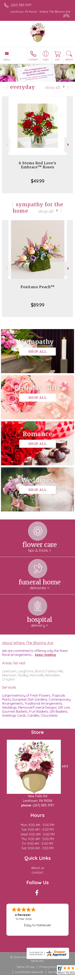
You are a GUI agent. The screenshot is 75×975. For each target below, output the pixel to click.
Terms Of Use (25, 967)
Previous (6, 144)
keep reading (45, 655)
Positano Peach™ (38, 287)
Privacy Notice (49, 967)
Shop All (52, 87)
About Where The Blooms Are (27, 642)
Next (68, 144)
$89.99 (37, 305)
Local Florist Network (29, 972)
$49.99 (37, 181)
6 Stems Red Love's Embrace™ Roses (37, 165)
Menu (6, 59)
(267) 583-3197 (21, 5)
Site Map (53, 972)
